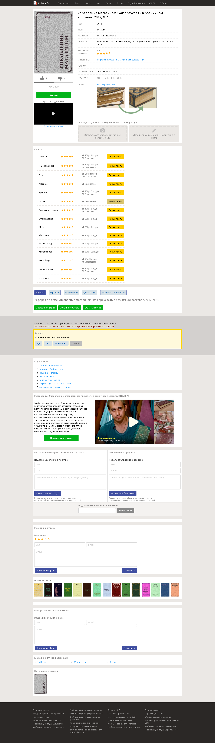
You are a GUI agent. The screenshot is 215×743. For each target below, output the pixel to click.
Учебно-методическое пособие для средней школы (86, 731)
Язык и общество (152, 710)
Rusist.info (43, 3)
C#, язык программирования (158, 717)
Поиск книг (63, 3)
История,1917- (114, 710)
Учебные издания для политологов (86, 710)
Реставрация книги (106, 84)
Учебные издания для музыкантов (48, 724)
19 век (98, 3)
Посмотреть (115, 156)
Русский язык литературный (120, 720)
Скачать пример (93, 307)
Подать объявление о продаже (126, 459)
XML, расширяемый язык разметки (48, 713)
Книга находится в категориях (54, 387)
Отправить (129, 570)
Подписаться (125, 510)
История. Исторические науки (83, 726)
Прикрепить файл (46, 570)
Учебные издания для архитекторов (124, 727)
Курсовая (112, 59)
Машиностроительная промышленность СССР (163, 721)
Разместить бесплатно (123, 493)
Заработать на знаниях (113, 292)
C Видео (164, 3)
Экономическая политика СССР (47, 720)
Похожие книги (46, 376)
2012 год (41, 662)
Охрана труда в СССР (154, 713)
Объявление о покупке (50, 365)
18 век (87, 3)
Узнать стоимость (69, 307)
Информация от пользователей (55, 383)
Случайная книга (136, 3)
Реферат (101, 59)
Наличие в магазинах (49, 380)
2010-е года (80, 662)
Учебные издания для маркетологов (161, 730)
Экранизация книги (53, 115)
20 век (109, 3)
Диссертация (138, 59)
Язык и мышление (41, 710)
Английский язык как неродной (84, 723)
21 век (120, 3)
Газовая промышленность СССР (122, 717)
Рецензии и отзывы (49, 372)
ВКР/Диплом (124, 59)
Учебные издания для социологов (48, 727)
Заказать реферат (45, 307)
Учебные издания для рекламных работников (85, 718)
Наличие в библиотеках (51, 369)
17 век (76, 3)
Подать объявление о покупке (51, 459)
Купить (53, 95)
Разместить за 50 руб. (47, 493)
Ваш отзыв (40, 535)
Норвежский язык (41, 717)
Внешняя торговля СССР (118, 713)
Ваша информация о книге (48, 617)
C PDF (152, 3)
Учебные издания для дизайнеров (160, 726)
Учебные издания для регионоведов (86, 713)
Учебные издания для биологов (122, 724)
